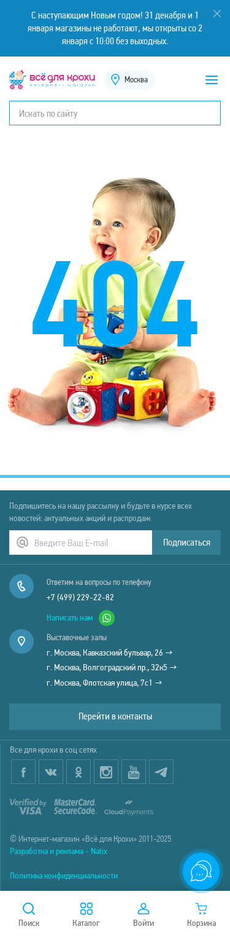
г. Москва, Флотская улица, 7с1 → (105, 682)
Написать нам (81, 618)
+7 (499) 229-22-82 (80, 597)
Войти (143, 915)
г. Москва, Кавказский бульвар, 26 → (110, 652)
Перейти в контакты (115, 716)
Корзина (201, 915)
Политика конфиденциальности (64, 875)
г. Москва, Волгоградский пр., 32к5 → (112, 667)
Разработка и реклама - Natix (58, 850)
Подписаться (186, 542)
